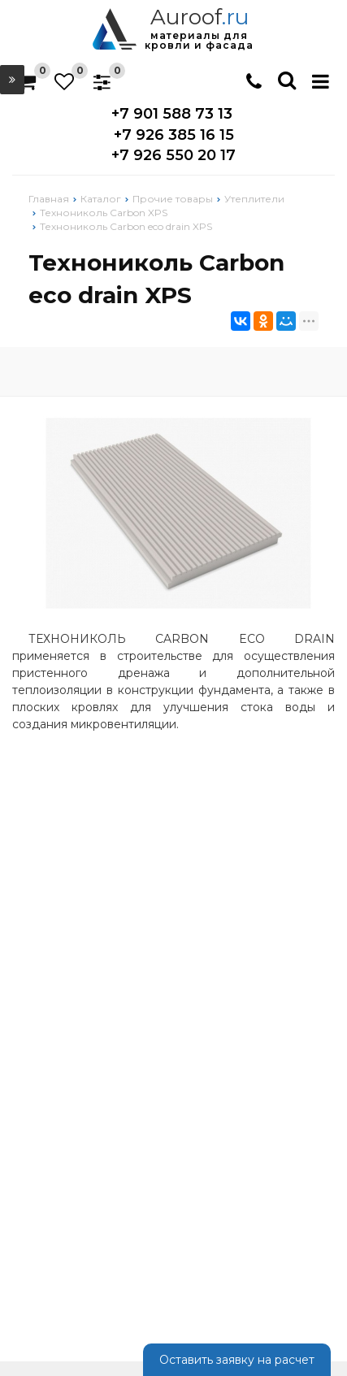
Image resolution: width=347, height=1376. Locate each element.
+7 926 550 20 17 (173, 155)
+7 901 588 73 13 (171, 114)
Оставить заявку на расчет (236, 1359)
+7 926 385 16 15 (174, 135)
